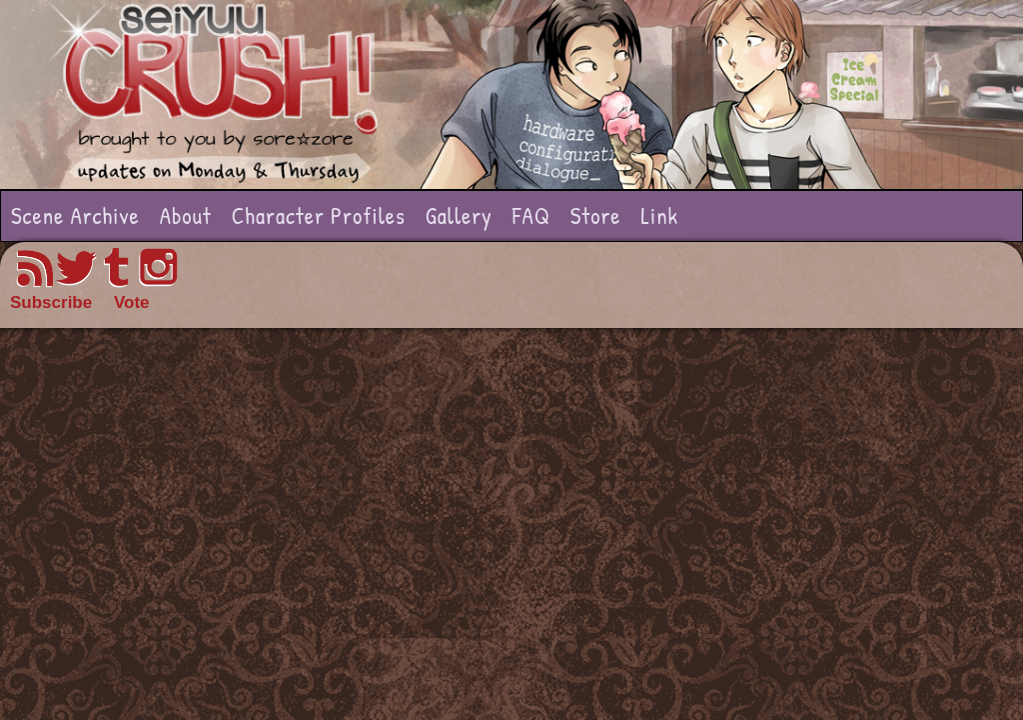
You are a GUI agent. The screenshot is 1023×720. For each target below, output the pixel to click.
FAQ (531, 215)
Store (595, 215)
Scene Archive (75, 215)
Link (659, 215)
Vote (132, 302)
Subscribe (51, 302)
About (186, 215)
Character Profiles (319, 215)
